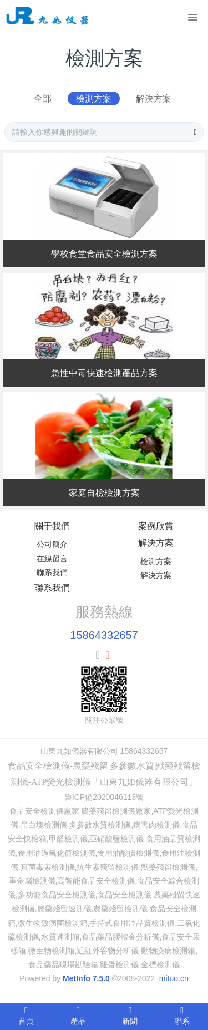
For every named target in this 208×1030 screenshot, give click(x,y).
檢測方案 (93, 98)
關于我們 (52, 526)
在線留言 (52, 558)
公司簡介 (52, 544)
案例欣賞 (156, 526)
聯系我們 (52, 572)
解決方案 (153, 98)
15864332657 (104, 635)
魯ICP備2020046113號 (104, 797)
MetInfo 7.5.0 (86, 978)
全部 (43, 98)
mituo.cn (174, 978)
